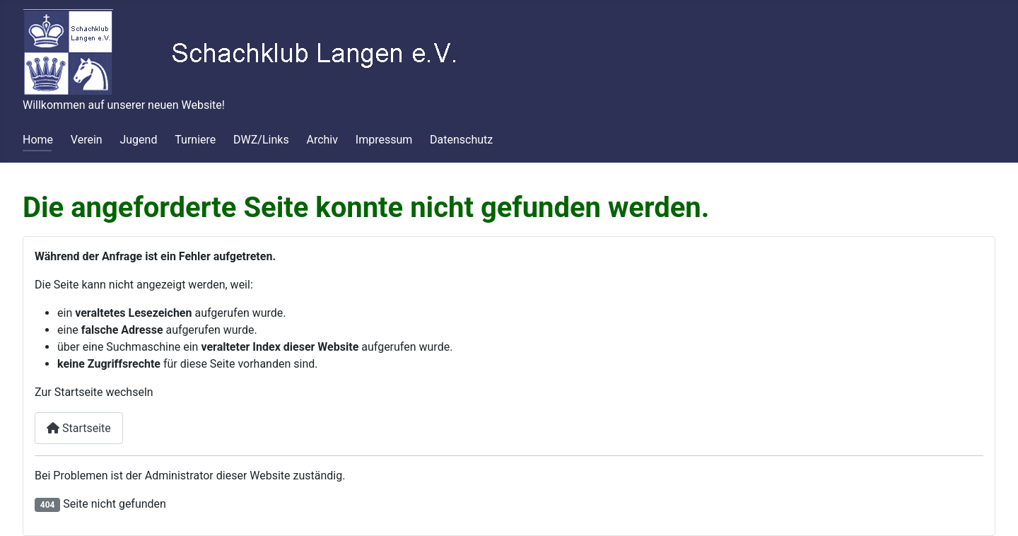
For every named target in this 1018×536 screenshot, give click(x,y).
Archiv (322, 139)
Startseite (79, 428)
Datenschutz (461, 139)
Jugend (138, 139)
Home (38, 139)
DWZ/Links (261, 139)
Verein (87, 139)
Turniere (195, 139)
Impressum (384, 139)
